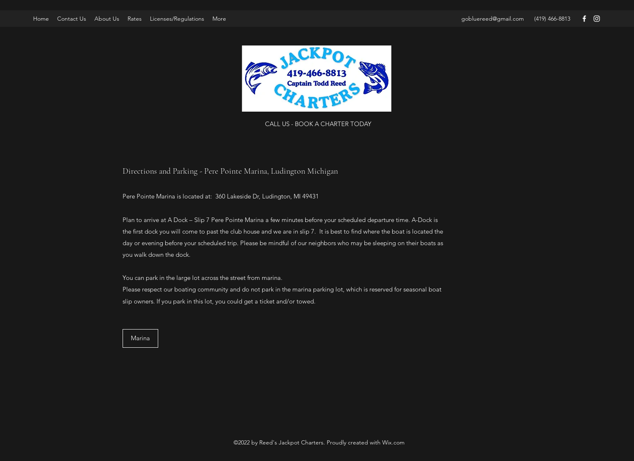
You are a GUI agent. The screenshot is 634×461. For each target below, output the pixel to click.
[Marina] (140, 338)
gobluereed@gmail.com (492, 18)
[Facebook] (584, 18)
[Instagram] (597, 18)
